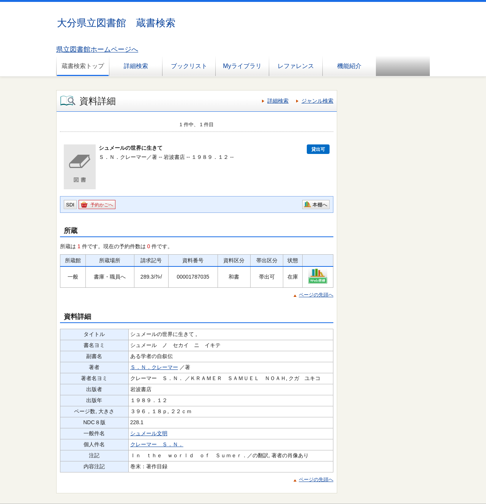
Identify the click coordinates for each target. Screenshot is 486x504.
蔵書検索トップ (83, 66)
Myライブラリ (242, 66)
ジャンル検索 (317, 101)
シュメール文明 (148, 433)
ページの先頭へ (316, 295)
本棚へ (319, 205)
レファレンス (296, 66)
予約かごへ (101, 205)
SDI (70, 205)
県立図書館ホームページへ (97, 49)
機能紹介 (349, 66)
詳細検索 (136, 66)
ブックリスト (189, 66)
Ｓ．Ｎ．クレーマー (154, 367)
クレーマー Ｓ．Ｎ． (156, 444)
